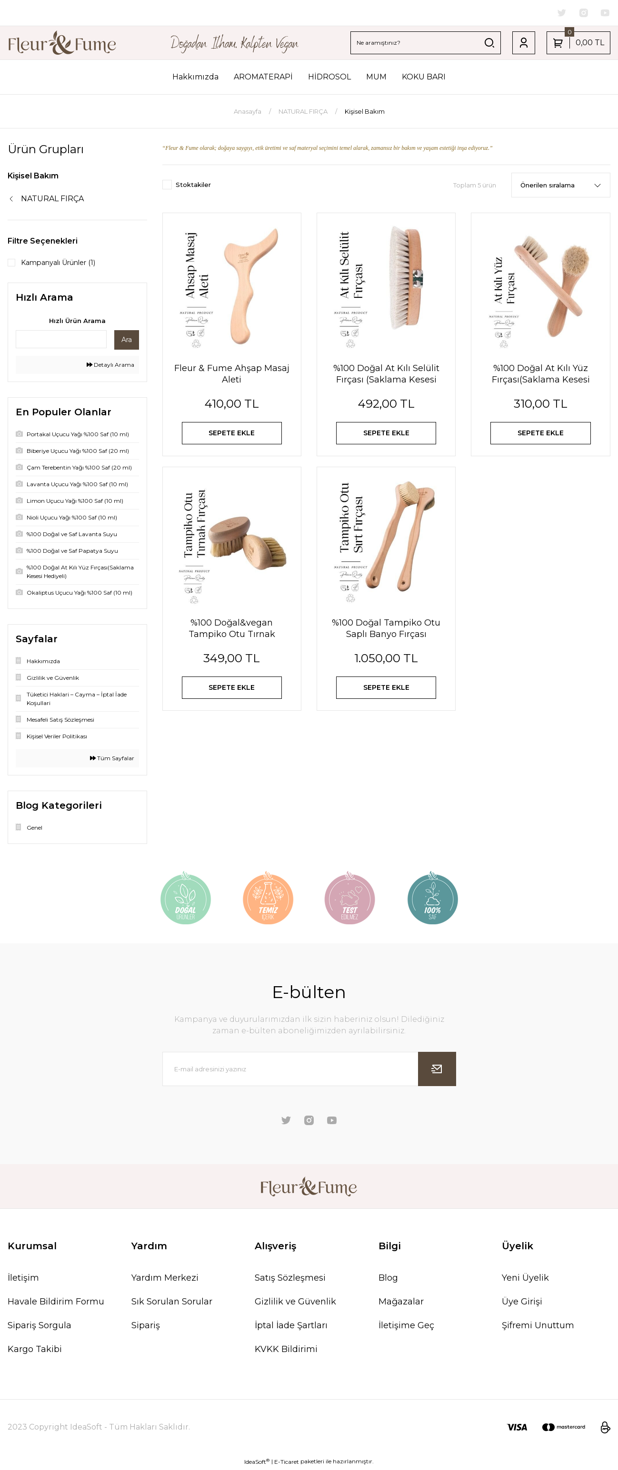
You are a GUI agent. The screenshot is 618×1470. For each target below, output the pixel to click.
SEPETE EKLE (232, 436)
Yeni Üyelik (525, 1279)
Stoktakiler (193, 185)
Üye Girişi (522, 1303)
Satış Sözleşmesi (290, 1279)
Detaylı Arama (110, 366)
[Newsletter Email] (309, 1071)
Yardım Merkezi (165, 1279)
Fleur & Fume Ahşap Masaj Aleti (231, 375)
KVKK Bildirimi (286, 1351)
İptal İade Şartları (291, 1327)
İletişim (23, 1279)
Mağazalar (401, 1303)
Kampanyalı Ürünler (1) (65, 263)
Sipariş (145, 1327)
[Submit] (437, 1071)
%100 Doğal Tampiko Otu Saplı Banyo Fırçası (386, 638)
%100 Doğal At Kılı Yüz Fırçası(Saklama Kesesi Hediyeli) (541, 375)
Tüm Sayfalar (112, 760)
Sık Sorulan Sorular (171, 1303)
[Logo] (62, 43)
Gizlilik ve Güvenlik (295, 1303)
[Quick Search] (61, 341)
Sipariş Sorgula (39, 1327)
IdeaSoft (256, 1463)
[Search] (425, 43)
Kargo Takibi (35, 1351)
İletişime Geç (406, 1327)
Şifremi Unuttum (538, 1327)
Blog (388, 1279)
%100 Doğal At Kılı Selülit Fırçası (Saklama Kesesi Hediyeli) (386, 375)
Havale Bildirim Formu (56, 1303)
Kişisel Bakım (365, 112)
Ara (126, 341)
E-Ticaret (286, 1463)
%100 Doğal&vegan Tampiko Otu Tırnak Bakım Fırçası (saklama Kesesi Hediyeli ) (232, 638)
